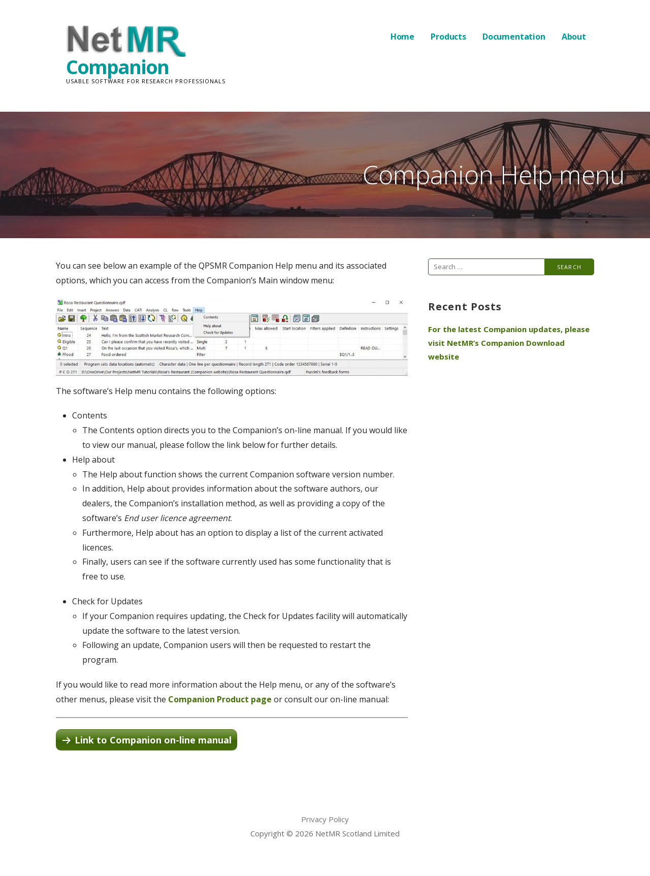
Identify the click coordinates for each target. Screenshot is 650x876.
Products (448, 36)
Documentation (513, 36)
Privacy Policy (325, 819)
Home (402, 36)
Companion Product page (220, 699)
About (574, 36)
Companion (117, 66)
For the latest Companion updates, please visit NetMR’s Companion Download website (509, 343)
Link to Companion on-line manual (153, 740)
